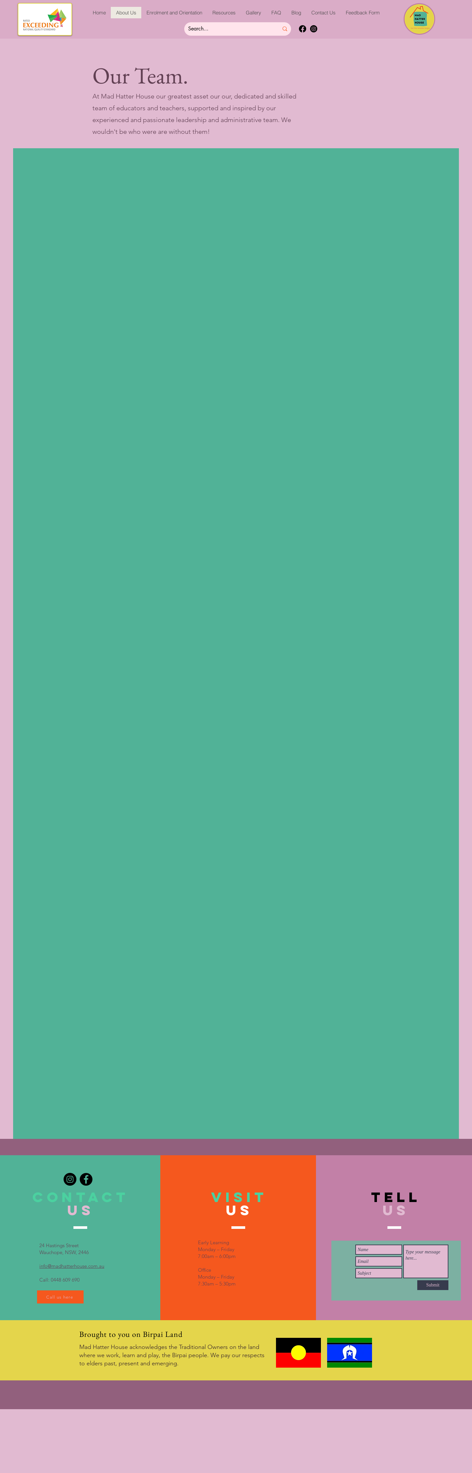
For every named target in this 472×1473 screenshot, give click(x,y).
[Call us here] (60, 1296)
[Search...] (228, 29)
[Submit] (432, 1285)
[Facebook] (302, 28)
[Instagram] (313, 28)
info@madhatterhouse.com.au (71, 1266)
